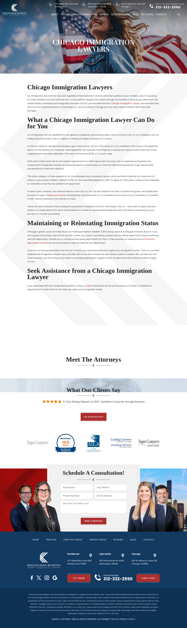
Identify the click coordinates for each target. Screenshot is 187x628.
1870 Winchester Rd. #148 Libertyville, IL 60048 (99, 5)
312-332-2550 (169, 7)
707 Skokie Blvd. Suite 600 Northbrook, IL (66, 5)
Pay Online (147, 14)
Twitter (38, 577)
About (54, 14)
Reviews (104, 14)
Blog (136, 14)
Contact (161, 14)
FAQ (95, 14)
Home (35, 540)
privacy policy (127, 619)
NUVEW (55, 619)
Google (55, 577)
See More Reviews (93, 416)
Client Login (148, 578)
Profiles (65, 14)
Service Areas (97, 540)
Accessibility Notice (108, 619)
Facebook (31, 577)
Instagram (47, 577)
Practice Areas (81, 14)
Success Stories (120, 14)
